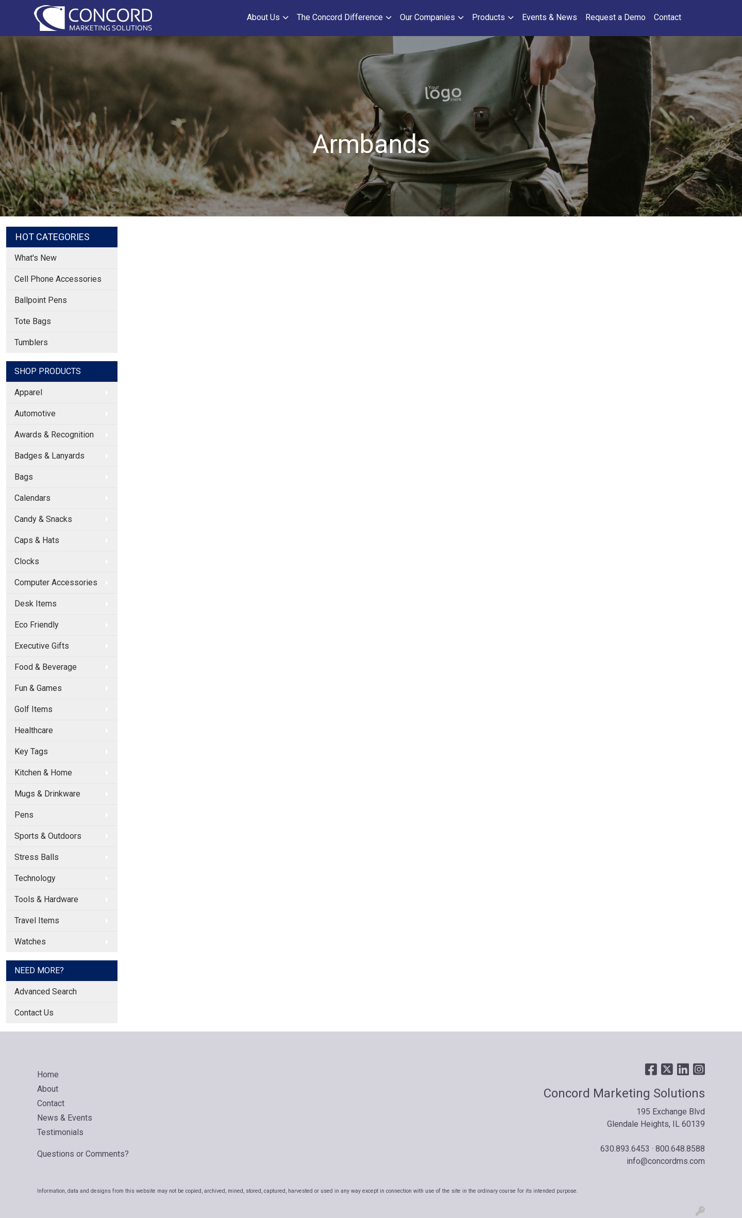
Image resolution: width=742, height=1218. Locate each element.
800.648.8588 (680, 1149)
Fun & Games (38, 688)
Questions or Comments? (83, 1154)
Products (488, 17)
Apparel (28, 392)
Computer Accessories (55, 582)
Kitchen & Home (43, 772)
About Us (263, 17)
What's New (35, 258)
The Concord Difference (340, 17)
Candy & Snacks (43, 519)
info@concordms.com (666, 1161)
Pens (23, 815)
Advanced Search (45, 991)
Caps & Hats (36, 540)
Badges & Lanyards (49, 456)
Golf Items (33, 709)
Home (48, 1074)
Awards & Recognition (54, 434)
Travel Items (36, 920)
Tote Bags (32, 321)
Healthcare (33, 730)
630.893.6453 (625, 1149)
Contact (667, 17)
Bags (23, 477)
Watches (30, 941)
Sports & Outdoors (47, 836)
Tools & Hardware (46, 899)
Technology (35, 878)
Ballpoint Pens (40, 300)
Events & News (549, 17)
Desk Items (35, 603)
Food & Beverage (45, 667)
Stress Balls (36, 857)
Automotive (35, 413)
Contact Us (34, 1013)
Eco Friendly (36, 625)
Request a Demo (615, 17)
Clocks (26, 561)
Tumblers (31, 342)
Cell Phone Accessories (58, 279)
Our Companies (427, 17)
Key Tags (31, 751)
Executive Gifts (41, 646)
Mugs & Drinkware (47, 794)
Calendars (32, 498)
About (47, 1089)
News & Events (64, 1118)
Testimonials (60, 1132)
